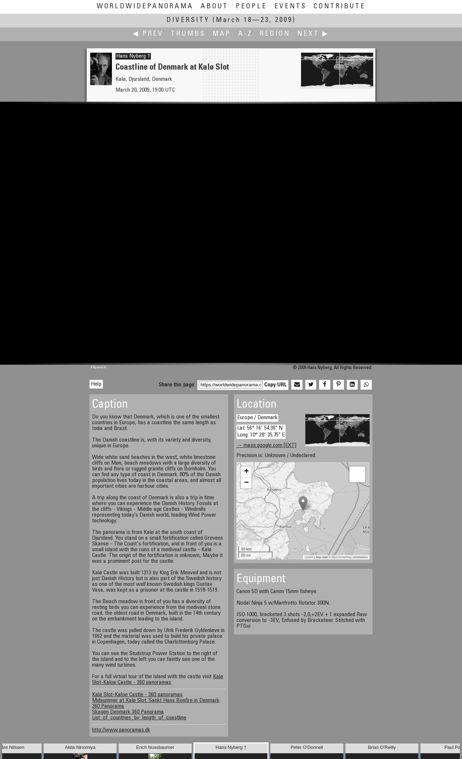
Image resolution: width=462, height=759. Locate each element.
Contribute (340, 6)
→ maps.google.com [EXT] (266, 445)
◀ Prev (148, 34)
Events (290, 6)
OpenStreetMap (341, 557)
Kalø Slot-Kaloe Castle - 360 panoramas (157, 679)
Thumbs (188, 34)
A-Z (245, 34)
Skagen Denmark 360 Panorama (128, 712)
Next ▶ (313, 34)
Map (222, 34)
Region (275, 34)
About (214, 6)
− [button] (246, 483)
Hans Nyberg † (133, 56)
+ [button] (246, 471)
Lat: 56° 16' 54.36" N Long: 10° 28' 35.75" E (261, 431)
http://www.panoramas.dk (121, 730)
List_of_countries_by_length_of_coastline (139, 718)
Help (96, 384)
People (251, 6)
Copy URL (275, 385)
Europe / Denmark (257, 418)
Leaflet (309, 557)
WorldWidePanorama (145, 6)
